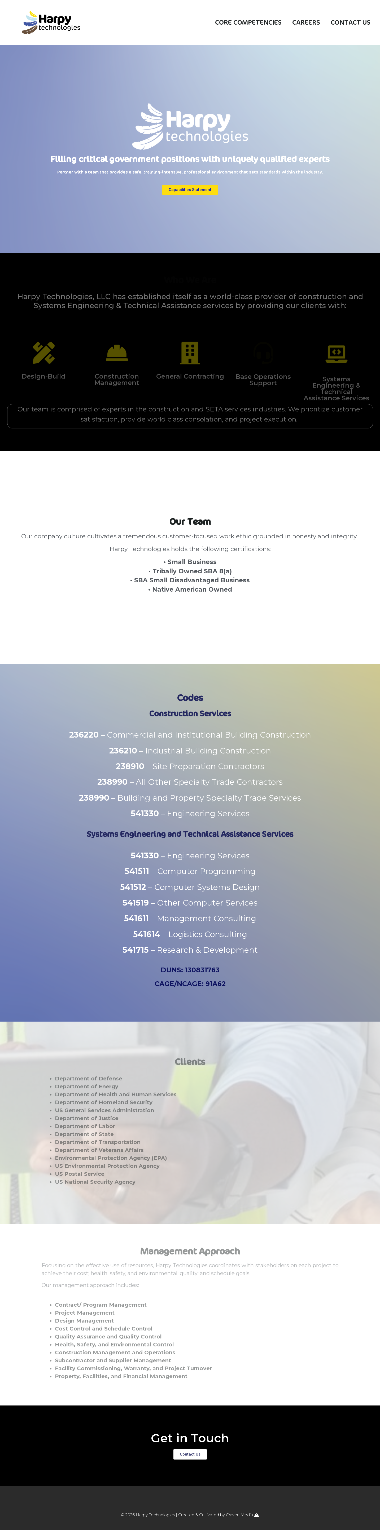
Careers (306, 22)
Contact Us (350, 22)
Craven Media (242, 1514)
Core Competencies (248, 22)
